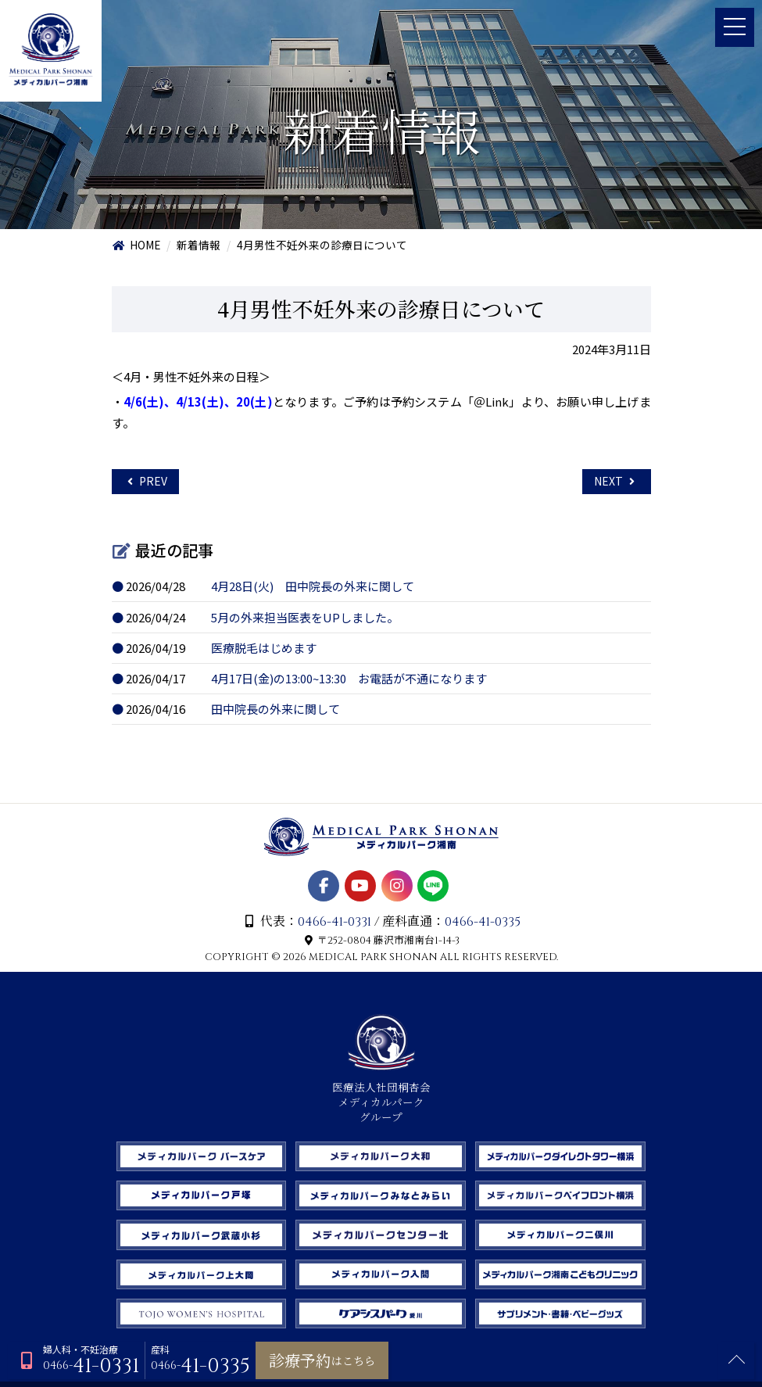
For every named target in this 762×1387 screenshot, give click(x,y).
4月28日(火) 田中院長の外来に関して (315, 588)
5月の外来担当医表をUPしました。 (306, 619)
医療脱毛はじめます (265, 650)
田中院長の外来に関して (277, 712)
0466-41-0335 (483, 925)
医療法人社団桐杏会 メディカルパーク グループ (381, 1099)
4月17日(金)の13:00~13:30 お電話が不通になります (351, 681)
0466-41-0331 (333, 925)
